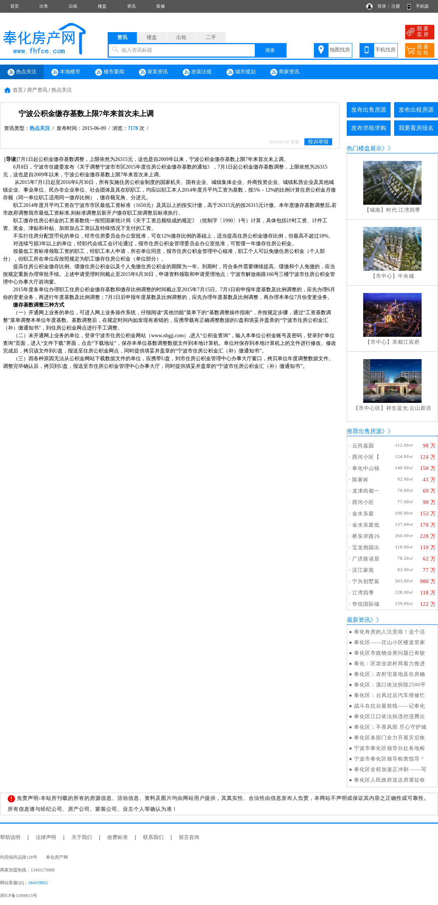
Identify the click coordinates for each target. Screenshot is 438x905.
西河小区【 (366, 457)
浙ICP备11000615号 (18, 895)
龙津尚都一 (366, 491)
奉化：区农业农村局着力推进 (389, 663)
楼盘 (102, 6)
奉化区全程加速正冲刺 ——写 (390, 769)
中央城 (406, 276)
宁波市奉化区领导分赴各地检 (389, 748)
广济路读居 (366, 559)
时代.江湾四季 (403, 210)
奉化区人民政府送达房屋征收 (389, 780)
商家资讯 (284, 72)
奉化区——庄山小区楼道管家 (389, 642)
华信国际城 (366, 604)
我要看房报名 (416, 128)
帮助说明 (10, 837)
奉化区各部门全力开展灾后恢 (389, 737)
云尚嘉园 (363, 445)
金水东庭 (363, 513)
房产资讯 (37, 90)
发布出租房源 (416, 110)
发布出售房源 (368, 110)
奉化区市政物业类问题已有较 (389, 653)
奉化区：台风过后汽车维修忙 (389, 695)
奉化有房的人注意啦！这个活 (389, 632)
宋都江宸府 (406, 342)
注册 (395, 6)
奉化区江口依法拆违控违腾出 (389, 716)
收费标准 (117, 837)
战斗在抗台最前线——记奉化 (389, 706)
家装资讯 (153, 72)
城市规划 (241, 72)
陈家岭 (360, 479)
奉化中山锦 (366, 468)
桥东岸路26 (366, 536)
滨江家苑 (363, 570)
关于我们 (82, 837)
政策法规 (197, 72)
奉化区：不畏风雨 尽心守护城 (390, 727)
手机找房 (385, 50)
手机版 (422, 6)
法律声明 (46, 837)
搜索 (270, 50)
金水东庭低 (366, 525)
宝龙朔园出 (366, 547)
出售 (43, 6)
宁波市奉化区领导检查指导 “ (389, 759)
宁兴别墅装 (366, 581)
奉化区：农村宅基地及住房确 (389, 674)
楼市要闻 (109, 72)
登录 (381, 6)
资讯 (131, 6)
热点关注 (21, 72)
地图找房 (340, 50)
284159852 (38, 882)
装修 (160, 6)
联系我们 (153, 837)
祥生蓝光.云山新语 (409, 408)
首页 (14, 6)
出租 (73, 6)
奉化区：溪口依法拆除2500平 (390, 685)
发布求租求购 (368, 128)
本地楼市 (65, 72)
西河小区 (363, 502)
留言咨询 (189, 837)
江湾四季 (363, 593)
